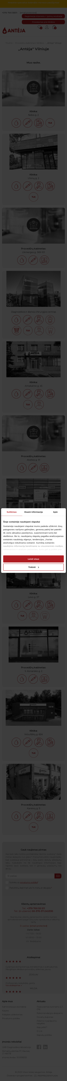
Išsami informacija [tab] (33, 512)
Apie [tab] (55, 512)
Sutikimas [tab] (12, 512)
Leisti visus (33, 559)
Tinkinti (33, 567)
